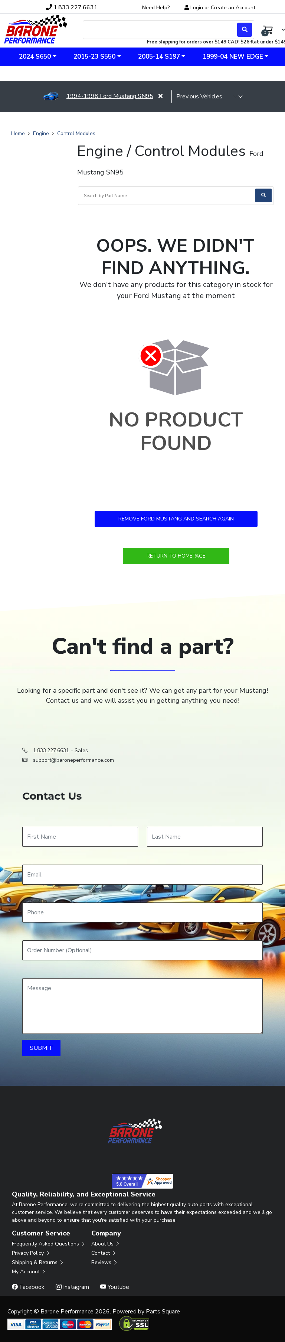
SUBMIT (41, 1048)
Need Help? (156, 7)
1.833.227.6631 (51, 750)
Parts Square (163, 1311)
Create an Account (233, 7)
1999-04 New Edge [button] (233, 56)
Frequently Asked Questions (49, 1243)
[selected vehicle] (207, 96)
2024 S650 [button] (35, 56)
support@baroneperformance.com (73, 760)
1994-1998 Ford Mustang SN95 (97, 96)
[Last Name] (205, 837)
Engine (41, 133)
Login (196, 7)
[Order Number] (142, 950)
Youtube (114, 1287)
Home (18, 133)
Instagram (72, 1287)
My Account (29, 1271)
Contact (104, 1253)
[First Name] (80, 837)
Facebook (28, 1287)
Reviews (104, 1262)
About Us (105, 1243)
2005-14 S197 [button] (159, 56)
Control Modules (76, 133)
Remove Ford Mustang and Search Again (176, 518)
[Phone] (142, 912)
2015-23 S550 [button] (94, 56)
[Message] (142, 1006)
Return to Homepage (176, 555)
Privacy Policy (31, 1253)
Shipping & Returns (38, 1262)
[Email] (142, 875)
